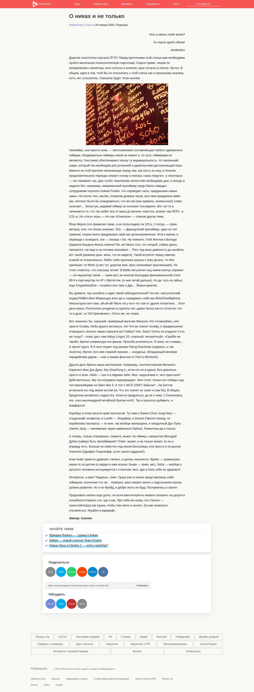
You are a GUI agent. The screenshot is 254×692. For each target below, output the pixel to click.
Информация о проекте (77, 679)
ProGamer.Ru (39, 668)
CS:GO (62, 636)
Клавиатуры (193, 651)
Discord (50, 604)
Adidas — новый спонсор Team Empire (75, 540)
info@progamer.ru (107, 669)
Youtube (71, 604)
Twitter (61, 572)
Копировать (142, 584)
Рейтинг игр (167, 679)
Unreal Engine (208, 644)
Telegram (93, 572)
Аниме (144, 636)
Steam (82, 604)
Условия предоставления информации (111, 679)
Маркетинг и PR (140, 644)
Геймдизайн (183, 636)
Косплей (161, 636)
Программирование (175, 644)
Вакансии (55, 679)
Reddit (82, 572)
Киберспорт (101, 4)
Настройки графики (88, 636)
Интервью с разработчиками (70, 651)
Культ (176, 4)
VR (110, 636)
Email (50, 572)
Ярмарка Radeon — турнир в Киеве (73, 535)
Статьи (89, 25)
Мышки (137, 651)
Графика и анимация (50, 644)
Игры (77, 4)
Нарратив (112, 644)
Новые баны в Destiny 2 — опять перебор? (78, 545)
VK (103, 572)
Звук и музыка (84, 644)
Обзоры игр (42, 636)
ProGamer (41, 4)
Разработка (153, 4)
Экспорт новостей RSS (145, 679)
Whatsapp (71, 572)
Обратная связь (38, 679)
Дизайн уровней (209, 636)
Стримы (126, 636)
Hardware (126, 4)
